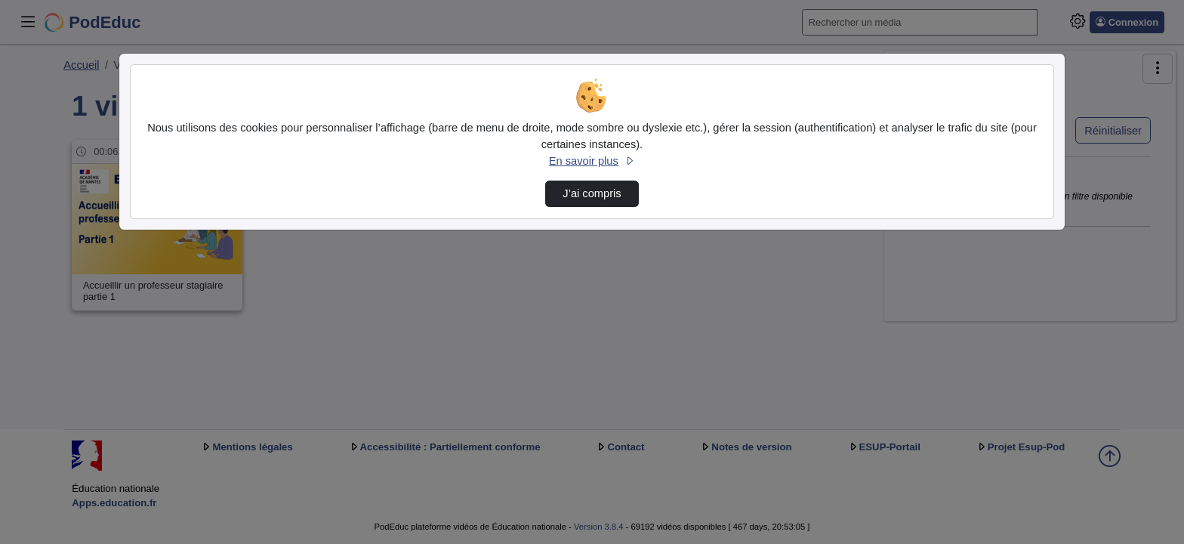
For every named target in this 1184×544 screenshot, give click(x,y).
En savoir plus (592, 161)
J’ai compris (592, 193)
